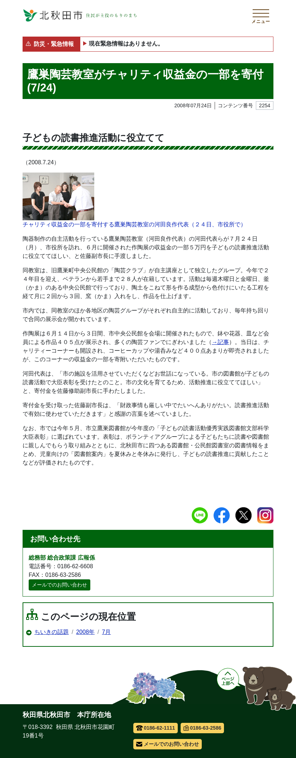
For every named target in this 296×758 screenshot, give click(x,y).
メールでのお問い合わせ (59, 585)
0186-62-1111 (155, 728)
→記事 (220, 342)
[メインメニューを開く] (260, 15)
